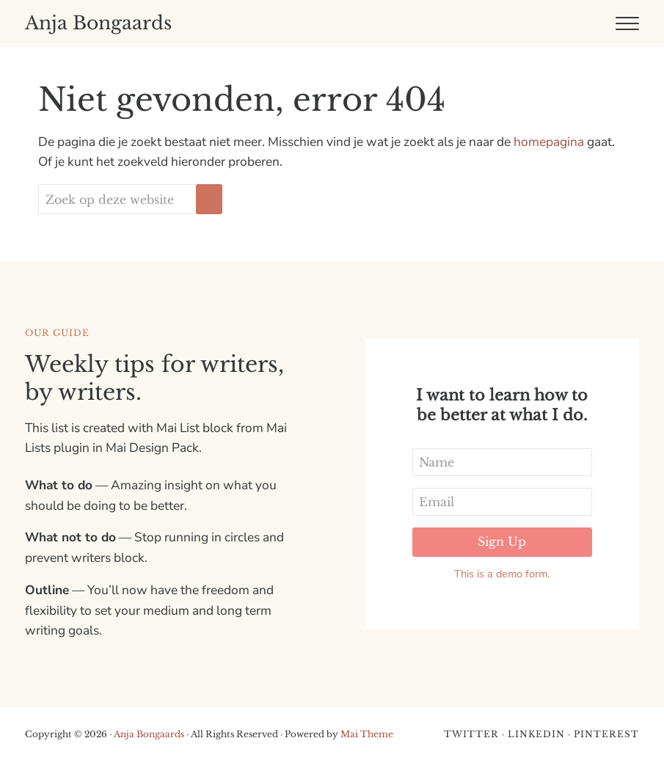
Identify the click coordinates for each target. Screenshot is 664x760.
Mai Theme (366, 733)
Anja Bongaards (98, 23)
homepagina (549, 141)
